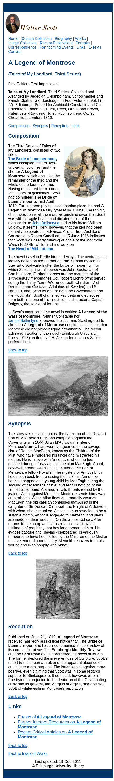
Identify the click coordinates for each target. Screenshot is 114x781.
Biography (63, 39)
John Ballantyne (45, 223)
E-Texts (95, 47)
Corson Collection (36, 39)
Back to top (17, 350)
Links (81, 47)
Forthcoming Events (56, 47)
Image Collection (22, 43)
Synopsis (40, 126)
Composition (18, 126)
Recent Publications (56, 43)
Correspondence (22, 47)
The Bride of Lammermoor (32, 159)
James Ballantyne (23, 321)
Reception (59, 126)
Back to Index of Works (27, 754)
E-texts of (50, 717)
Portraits (83, 43)
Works (80, 39)
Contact (14, 51)
